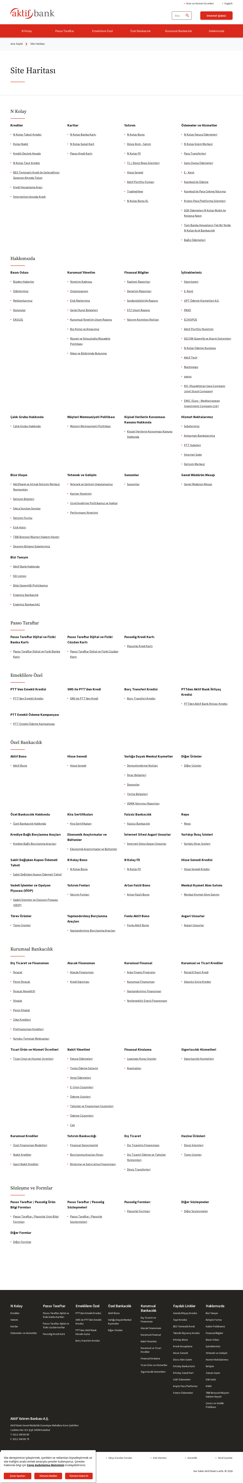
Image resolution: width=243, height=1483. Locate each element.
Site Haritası (159, 1457)
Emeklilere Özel (102, 31)
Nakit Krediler (22, 1154)
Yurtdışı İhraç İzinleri (197, 844)
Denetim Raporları (139, 291)
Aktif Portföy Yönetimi (198, 329)
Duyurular (19, 310)
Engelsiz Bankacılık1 (26, 604)
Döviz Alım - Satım (139, 144)
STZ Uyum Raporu (138, 310)
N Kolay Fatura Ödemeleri (200, 134)
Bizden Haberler (23, 281)
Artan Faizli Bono (138, 894)
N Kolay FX (134, 153)
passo (188, 376)
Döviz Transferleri (138, 1169)
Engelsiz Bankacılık (25, 595)
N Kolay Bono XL (137, 201)
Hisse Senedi (135, 172)
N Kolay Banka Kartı (83, 134)
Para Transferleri (195, 153)
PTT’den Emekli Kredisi (28, 698)
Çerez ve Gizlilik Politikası (215, 1405)
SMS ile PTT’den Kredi (84, 698)
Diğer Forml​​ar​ (22, 1242)
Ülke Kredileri (22, 1019)
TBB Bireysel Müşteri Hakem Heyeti (36, 537)
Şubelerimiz (192, 426)
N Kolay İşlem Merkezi (198, 144)
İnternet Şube (193, 454)
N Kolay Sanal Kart (82, 144)
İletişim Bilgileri (23, 499)
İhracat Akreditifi (24, 991)
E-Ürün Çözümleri (81, 1087)
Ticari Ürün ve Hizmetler (154, 1365)
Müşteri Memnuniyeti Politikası (90, 426)
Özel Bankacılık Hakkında (29, 823)
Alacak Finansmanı (151, 1328)
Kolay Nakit (20, 144)
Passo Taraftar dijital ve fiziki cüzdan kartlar (56, 1325)
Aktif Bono (20, 765)
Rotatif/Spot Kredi (196, 972)
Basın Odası (212, 1339)
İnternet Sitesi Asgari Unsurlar (146, 844)
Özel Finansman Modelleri (30, 1145)
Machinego (191, 367)
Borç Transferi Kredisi (141, 698)
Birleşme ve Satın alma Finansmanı (93, 1164)
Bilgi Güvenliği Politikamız (30, 585)
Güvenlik (192, 1457)
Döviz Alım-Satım (182, 1359)
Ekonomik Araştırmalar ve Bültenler (93, 849)
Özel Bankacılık (140, 31)
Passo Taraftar (64, 31)
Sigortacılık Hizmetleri (199, 1059)
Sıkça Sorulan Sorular (27, 508)
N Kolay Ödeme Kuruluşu (200, 348)
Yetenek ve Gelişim (216, 1353)
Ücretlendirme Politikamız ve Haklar (94, 503)
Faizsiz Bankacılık (138, 823)
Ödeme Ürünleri (80, 1096)
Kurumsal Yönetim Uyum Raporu (91, 319)
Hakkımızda (216, 31)
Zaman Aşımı (213, 1373)
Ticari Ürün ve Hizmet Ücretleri (33, 1059)
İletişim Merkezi (194, 464)
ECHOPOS (190, 319)
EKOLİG (18, 319)
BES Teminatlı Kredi (184, 1326)
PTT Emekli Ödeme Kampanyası (34, 724)
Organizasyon (79, 291)
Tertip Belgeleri (137, 794)
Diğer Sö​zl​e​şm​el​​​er (196, 1211)
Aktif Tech (190, 357)
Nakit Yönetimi (149, 1341)
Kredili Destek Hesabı (27, 153)
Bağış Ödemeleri (194, 240)
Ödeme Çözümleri (81, 1115)
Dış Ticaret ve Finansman (148, 1319)
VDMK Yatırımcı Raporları (143, 803)
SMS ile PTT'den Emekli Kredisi (88, 1321)
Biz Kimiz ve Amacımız (84, 329)
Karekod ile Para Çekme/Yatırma (205, 191)
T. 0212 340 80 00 (19, 1434)
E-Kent (188, 291)
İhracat (17, 972)
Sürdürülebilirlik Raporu (142, 300)
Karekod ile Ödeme (196, 182)
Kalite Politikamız (215, 1326)
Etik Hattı (19, 527)
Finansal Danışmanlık (84, 1145)
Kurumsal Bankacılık (178, 31)
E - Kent (189, 172)
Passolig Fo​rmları (138, 1211)
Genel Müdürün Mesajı (198, 484)
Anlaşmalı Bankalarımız (199, 435)
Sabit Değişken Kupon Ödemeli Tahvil (37, 874)
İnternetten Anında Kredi (29, 197)
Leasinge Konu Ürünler (141, 1059)
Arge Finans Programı (141, 972)
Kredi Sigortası (79, 982)
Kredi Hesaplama (182, 1346)
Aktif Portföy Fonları (140, 182)
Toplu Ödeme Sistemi (84, 1068)
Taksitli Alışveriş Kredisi (186, 1333)
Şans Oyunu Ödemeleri (198, 163)
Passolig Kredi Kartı (140, 646)
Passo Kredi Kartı (81, 153)
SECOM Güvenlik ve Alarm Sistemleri (207, 338)
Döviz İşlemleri (193, 1145)
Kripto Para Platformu (185, 1386)
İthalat (17, 1001)
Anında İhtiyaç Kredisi (185, 1313)
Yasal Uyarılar (225, 1457)
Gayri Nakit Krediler (26, 1164)
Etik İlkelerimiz (80, 300)
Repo (187, 823)
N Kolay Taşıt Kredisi (26, 163)
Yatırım (14, 1319)
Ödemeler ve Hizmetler (23, 1333)
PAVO (187, 310)
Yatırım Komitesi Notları (143, 319)
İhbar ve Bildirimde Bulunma (88, 353)
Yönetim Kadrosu (81, 281)
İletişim (210, 1366)
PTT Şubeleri (192, 445)
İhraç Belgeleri (136, 775)
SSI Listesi (19, 576)
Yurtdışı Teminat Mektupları (31, 1038)
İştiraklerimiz (213, 1346)
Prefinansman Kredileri (28, 1029)
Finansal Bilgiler (214, 1333)
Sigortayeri (191, 281)
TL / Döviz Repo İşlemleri (143, 163)
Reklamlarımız (22, 300)
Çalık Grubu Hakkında (27, 426)
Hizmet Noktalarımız (217, 1359)
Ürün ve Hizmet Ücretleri (200, 3)
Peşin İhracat (21, 982)
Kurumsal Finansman (141, 982)
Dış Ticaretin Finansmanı (143, 1145)
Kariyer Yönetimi (81, 493)
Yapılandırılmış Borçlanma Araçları (92, 930)
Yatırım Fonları (79, 894)
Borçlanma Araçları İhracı (86, 1154)
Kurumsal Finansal (151, 1334)
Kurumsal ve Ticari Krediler (151, 1349)
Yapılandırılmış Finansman (144, 991)
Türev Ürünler (22, 925)
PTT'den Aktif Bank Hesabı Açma (86, 1332)
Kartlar (14, 1326)
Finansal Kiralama (150, 1358)
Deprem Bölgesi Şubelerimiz (31, 546)
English (229, 3)
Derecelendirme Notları (142, 765)
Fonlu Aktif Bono (138, 925)
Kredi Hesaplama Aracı (27, 187)
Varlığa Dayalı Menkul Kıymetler (119, 1321)
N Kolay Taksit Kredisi (27, 134)
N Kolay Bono (136, 134)
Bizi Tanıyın (212, 1313)
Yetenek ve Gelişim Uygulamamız (91, 484)
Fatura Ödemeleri (81, 1059)
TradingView (135, 191)
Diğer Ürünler (192, 765)
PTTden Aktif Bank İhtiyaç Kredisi (205, 704)
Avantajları (134, 1068)
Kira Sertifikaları (81, 823)
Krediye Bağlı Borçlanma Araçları (34, 844)
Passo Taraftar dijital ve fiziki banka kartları (56, 1315)
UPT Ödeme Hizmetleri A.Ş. (201, 300)
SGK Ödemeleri (182, 1379)
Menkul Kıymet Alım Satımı (201, 894)
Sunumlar (133, 484)
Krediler (15, 1313)
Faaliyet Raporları (138, 281)
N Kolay (27, 31)
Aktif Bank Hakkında (26, 566)
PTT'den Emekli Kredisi (88, 1313)
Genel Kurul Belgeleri (84, 310)
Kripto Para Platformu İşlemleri (205, 201)
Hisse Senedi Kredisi (197, 869)
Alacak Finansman (82, 972)
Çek (72, 1125)
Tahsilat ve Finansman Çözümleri (91, 1106)
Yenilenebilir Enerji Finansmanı (147, 1001)
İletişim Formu (22, 518)
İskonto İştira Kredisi (197, 982)
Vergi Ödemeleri (80, 1077)
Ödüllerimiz (20, 291)
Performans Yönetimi (84, 512)
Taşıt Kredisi (180, 1319)
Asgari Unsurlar (194, 925)
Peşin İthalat (21, 1010)
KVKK (209, 1386)
